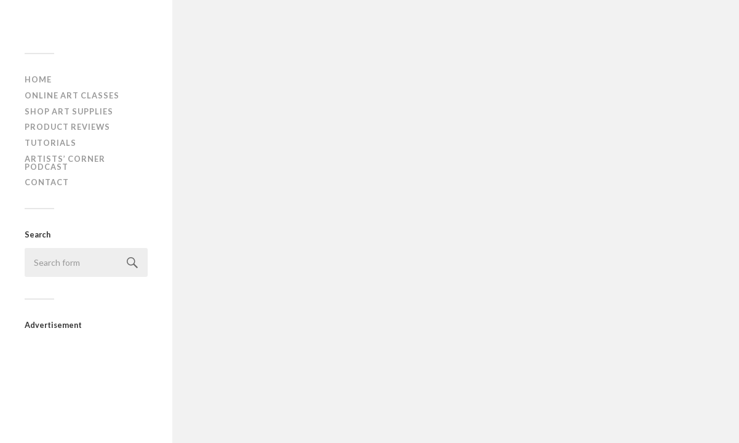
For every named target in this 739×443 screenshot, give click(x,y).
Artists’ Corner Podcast (65, 163)
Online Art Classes (72, 95)
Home (38, 79)
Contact (47, 182)
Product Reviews (67, 127)
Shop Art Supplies (69, 111)
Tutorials (50, 143)
